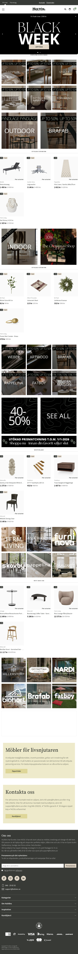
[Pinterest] (17, 878)
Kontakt (42, 3)
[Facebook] (4, 878)
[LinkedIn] (23, 878)
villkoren (19, 870)
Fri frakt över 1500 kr (39, 16)
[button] (37, 52)
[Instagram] (10, 878)
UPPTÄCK (39, 47)
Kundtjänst (16, 816)
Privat (5, 3)
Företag (13, 3)
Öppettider (50, 3)
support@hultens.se (50, 850)
